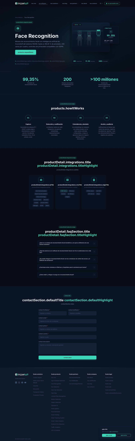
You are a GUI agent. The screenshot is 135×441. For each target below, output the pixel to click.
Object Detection (56, 402)
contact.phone (43, 326)
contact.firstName (44, 310)
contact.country (43, 333)
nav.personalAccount (112, 3)
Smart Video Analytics (57, 421)
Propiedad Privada (38, 395)
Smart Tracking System (57, 418)
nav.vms (33, 3)
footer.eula (108, 387)
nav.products (19, 17)
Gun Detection (55, 387)
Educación (36, 389)
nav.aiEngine (43, 4)
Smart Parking (55, 414)
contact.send (67, 357)
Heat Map (54, 393)
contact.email (42, 318)
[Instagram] (19, 382)
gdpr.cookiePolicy (113, 431)
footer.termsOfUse (110, 390)
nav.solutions (54, 3)
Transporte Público (38, 392)
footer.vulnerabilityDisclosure (113, 393)
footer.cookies (109, 380)
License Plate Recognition (58, 396)
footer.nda (108, 383)
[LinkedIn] (16, 382)
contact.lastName (73, 310)
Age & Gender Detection (58, 380)
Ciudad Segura (37, 377)
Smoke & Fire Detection (57, 424)
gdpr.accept (109, 435)
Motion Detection (56, 399)
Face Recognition (56, 383)
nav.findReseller (73, 380)
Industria (35, 386)
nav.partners (74, 3)
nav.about (84, 3)
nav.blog (64, 3)
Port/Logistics (55, 408)
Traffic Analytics (55, 427)
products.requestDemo (25, 52)
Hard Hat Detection (56, 390)
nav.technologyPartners (76, 383)
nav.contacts (93, 3)
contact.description (44, 341)
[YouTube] (25, 382)
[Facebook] (22, 382)
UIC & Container (55, 430)
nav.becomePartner (74, 377)
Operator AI (54, 405)
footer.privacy (109, 377)
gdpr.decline (124, 435)
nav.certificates (91, 380)
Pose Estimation (55, 411)
